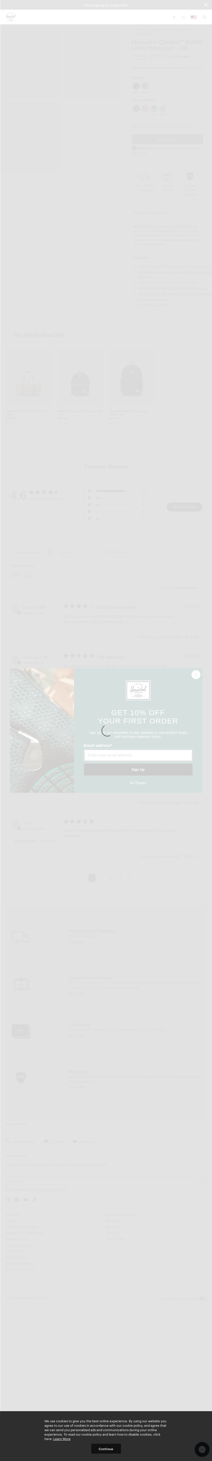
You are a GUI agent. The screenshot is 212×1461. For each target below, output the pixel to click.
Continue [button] (106, 1448)
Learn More (62, 1438)
